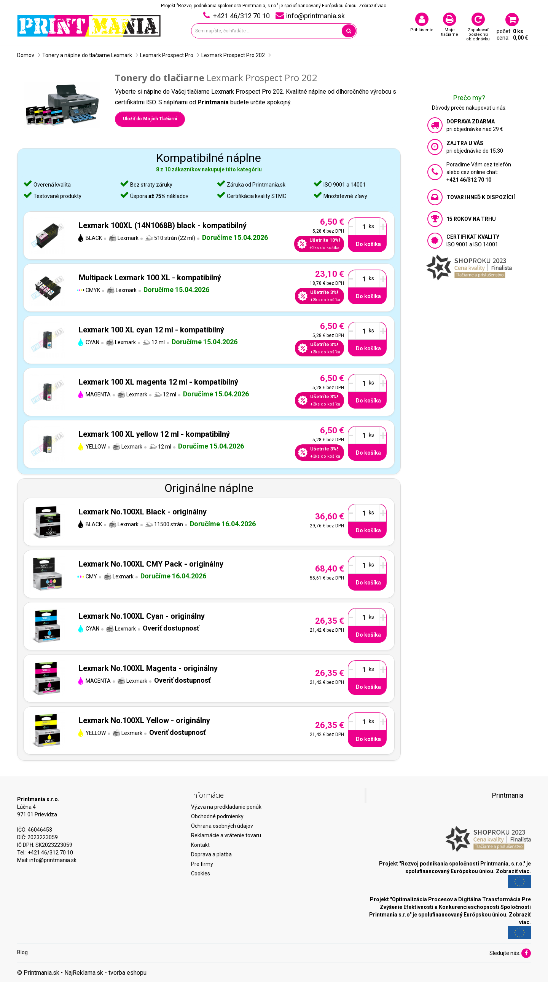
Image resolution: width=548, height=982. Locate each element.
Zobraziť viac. (373, 5)
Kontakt (200, 845)
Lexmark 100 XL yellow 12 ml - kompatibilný (154, 434)
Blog (22, 952)
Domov (25, 55)
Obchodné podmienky (217, 816)
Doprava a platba (211, 854)
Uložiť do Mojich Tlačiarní (150, 118)
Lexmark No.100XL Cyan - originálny (142, 616)
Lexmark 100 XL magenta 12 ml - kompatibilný (158, 381)
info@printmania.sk (52, 860)
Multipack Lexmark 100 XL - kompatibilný (150, 277)
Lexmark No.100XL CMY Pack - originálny (151, 563)
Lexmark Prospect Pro (166, 55)
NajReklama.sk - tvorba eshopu (105, 972)
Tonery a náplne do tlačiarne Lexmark (87, 55)
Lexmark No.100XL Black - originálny (143, 511)
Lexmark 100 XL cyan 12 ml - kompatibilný (151, 329)
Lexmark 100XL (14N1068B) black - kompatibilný (163, 225)
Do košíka (368, 244)
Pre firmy (202, 864)
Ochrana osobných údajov (222, 826)
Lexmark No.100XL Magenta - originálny (148, 668)
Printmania (507, 795)
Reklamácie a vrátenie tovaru (226, 835)
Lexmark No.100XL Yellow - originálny (144, 720)
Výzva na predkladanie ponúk (226, 807)
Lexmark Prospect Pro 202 (233, 55)
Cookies (200, 873)
